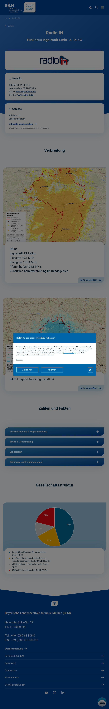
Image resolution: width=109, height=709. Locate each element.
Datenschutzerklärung (69, 353)
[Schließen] (90, 369)
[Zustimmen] (27, 369)
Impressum (19, 360)
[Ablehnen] (52, 369)
